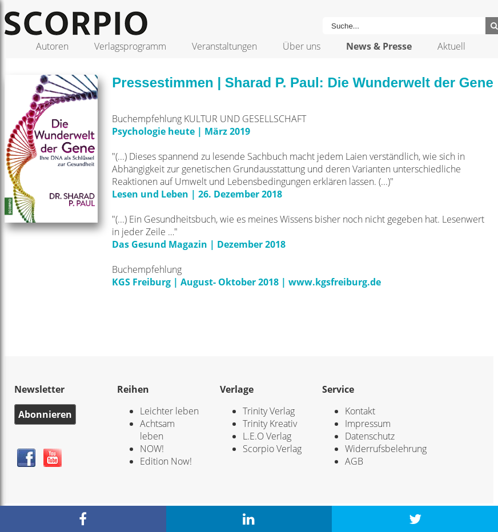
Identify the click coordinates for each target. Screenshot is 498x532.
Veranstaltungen (224, 46)
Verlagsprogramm (130, 46)
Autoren (52, 46)
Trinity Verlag (269, 411)
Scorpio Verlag (272, 448)
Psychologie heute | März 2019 (182, 131)
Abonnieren (45, 414)
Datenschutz (370, 436)
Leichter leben (169, 411)
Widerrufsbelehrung (386, 448)
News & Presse (379, 46)
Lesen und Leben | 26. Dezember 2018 (197, 194)
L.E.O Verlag (267, 436)
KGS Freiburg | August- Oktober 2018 (195, 282)
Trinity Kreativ (270, 423)
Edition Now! (166, 461)
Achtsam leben (157, 429)
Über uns (301, 46)
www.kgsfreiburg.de (334, 282)
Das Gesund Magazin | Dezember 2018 (200, 244)
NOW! (152, 448)
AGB (354, 461)
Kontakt (360, 411)
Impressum (368, 423)
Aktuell (451, 46)
